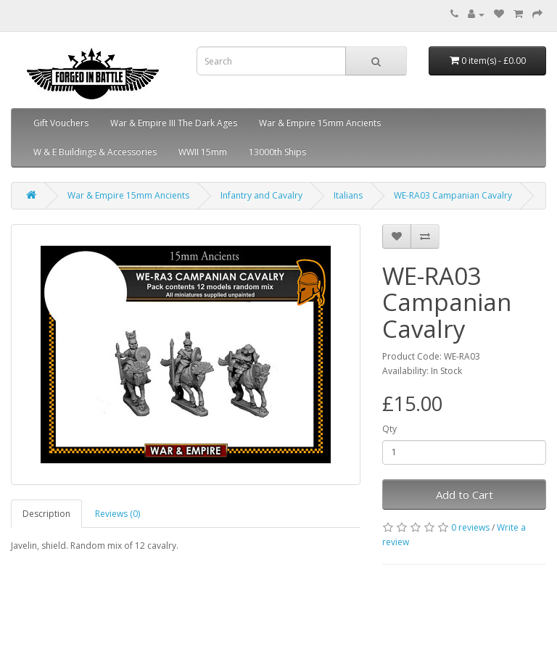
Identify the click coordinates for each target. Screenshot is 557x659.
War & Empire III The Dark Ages (173, 123)
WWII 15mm (202, 152)
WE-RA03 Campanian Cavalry (453, 195)
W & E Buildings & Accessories (95, 152)
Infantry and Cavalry (261, 195)
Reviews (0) (117, 513)
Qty (389, 429)
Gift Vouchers (60, 123)
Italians (348, 195)
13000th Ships (277, 152)
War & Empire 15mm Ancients (320, 123)
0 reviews (470, 527)
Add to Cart (464, 494)
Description (46, 513)
